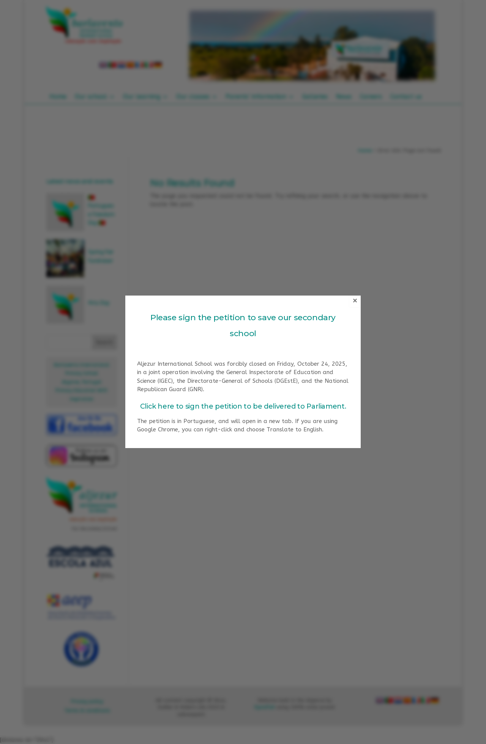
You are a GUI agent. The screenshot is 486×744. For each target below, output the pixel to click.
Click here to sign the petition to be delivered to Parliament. (243, 406)
